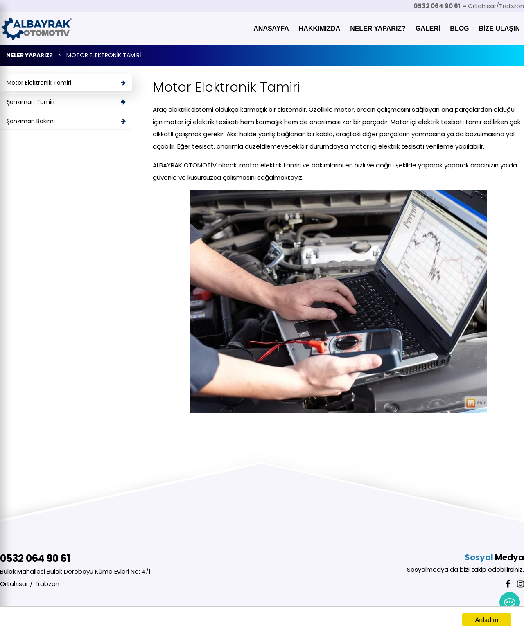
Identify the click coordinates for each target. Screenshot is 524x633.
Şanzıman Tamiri (66, 102)
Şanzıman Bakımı (66, 121)
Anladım (486, 621)
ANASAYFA (271, 28)
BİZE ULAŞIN (499, 28)
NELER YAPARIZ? (378, 28)
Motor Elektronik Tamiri (66, 82)
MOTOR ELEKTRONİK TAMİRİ (103, 55)
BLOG (459, 28)
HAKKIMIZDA (319, 28)
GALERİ (428, 28)
